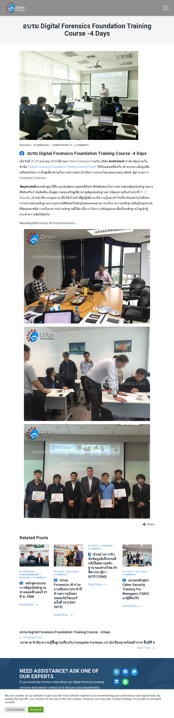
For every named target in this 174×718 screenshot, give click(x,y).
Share (151, 524)
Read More (28, 604)
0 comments (82, 145)
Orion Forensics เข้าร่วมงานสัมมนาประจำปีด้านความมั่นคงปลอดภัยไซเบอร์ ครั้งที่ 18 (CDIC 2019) (68, 593)
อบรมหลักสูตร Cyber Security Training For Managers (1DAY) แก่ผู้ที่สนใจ (135, 589)
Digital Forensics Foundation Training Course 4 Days (62, 167)
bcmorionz (43, 145)
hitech (60, 572)
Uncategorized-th (62, 145)
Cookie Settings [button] (15, 709)
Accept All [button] (35, 709)
